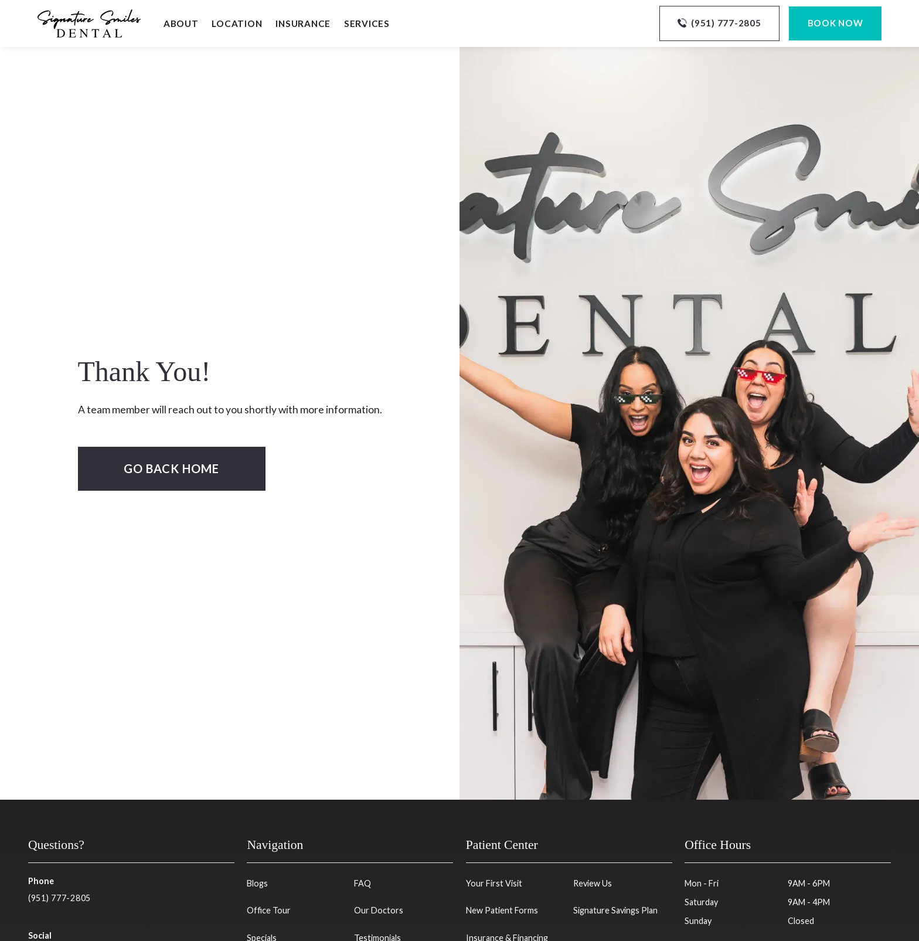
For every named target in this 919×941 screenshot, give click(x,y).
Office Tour (269, 910)
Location (237, 23)
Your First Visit (494, 883)
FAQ (362, 883)
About (181, 23)
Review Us (592, 883)
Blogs (257, 883)
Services (367, 23)
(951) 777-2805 (59, 898)
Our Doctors (378, 910)
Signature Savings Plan (615, 910)
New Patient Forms (502, 910)
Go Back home (171, 468)
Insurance (303, 23)
